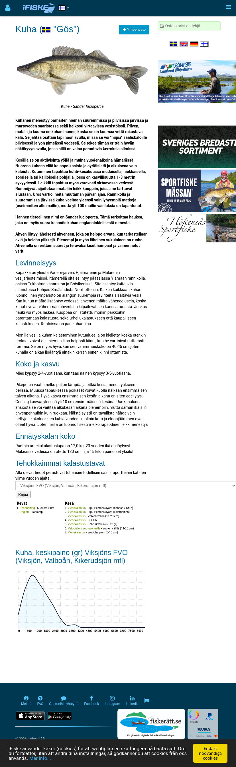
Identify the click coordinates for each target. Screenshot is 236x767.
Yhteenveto (134, 29)
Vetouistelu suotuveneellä (84, 528)
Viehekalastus (77, 508)
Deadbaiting (27, 508)
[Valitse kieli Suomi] (205, 44)
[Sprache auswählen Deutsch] (194, 44)
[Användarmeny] (8, 8)
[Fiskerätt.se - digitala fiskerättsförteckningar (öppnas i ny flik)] (151, 724)
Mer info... (40, 758)
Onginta (25, 512)
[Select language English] (184, 44)
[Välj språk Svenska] (174, 44)
